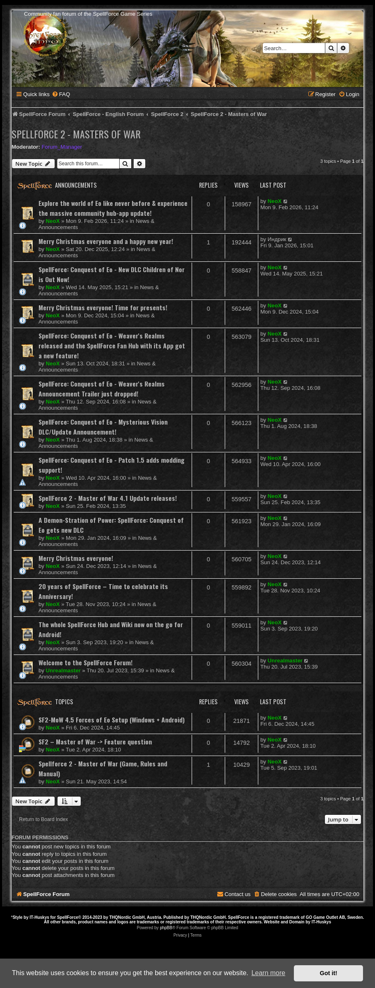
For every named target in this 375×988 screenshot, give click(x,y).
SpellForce (67, 917)
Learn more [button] (268, 972)
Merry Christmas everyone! (75, 558)
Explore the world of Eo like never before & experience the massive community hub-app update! (113, 208)
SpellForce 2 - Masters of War (76, 133)
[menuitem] (61, 94)
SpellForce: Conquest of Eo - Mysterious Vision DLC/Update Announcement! (103, 427)
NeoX (53, 221)
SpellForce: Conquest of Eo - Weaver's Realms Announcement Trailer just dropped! (101, 389)
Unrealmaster (63, 670)
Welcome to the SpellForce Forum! (85, 662)
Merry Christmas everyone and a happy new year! (105, 241)
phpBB (166, 927)
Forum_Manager (62, 147)
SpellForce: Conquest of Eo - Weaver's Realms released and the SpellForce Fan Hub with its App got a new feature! (111, 345)
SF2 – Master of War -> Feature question (95, 741)
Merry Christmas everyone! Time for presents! (102, 307)
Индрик (277, 239)
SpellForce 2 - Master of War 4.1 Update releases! (107, 498)
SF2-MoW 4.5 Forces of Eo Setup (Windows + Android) (111, 720)
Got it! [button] (328, 973)
